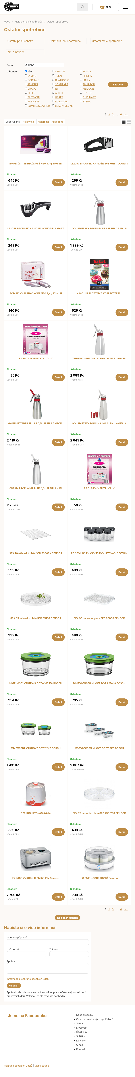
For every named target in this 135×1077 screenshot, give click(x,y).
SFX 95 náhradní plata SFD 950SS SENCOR (99, 618)
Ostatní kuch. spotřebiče (65, 41)
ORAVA (31, 88)
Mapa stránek (42, 1065)
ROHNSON (61, 101)
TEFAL (58, 75)
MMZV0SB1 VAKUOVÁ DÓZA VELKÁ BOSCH (35, 683)
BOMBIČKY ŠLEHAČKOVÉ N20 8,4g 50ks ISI (35, 163)
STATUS (87, 92)
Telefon (53, 949)
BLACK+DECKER (64, 105)
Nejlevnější (29, 121)
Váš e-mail (13, 949)
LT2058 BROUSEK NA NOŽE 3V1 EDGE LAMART (35, 228)
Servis (79, 1023)
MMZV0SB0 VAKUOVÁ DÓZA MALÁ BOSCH (99, 683)
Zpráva (11, 961)
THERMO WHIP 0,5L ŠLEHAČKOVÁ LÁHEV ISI (99, 358)
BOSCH (87, 71)
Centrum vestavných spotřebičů (94, 1019)
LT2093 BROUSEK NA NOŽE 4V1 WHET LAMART (99, 163)
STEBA (87, 101)
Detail (58, 182)
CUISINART (89, 97)
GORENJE (33, 80)
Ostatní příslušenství (20, 41)
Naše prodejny (84, 1014)
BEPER (31, 92)
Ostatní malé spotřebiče (107, 41)
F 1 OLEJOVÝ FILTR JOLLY (99, 488)
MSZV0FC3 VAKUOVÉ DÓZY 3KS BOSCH (99, 748)
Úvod (7, 21)
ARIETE (59, 92)
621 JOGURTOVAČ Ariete (36, 813)
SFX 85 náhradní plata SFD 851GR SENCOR (35, 618)
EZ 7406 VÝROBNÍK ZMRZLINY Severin (35, 878)
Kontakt (80, 1049)
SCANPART (61, 84)
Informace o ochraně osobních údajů (28, 978)
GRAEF (59, 97)
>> (125, 114)
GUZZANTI (33, 97)
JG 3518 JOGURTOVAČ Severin (99, 878)
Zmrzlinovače (16, 52)
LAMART (32, 75)
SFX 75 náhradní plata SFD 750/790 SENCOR (99, 813)
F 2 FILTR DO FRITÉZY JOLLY (36, 358)
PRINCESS (33, 101)
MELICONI (89, 88)
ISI (56, 88)
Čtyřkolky (81, 1032)
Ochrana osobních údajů (18, 1065)
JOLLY (86, 80)
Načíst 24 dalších (67, 917)
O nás (79, 1044)
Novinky (81, 1040)
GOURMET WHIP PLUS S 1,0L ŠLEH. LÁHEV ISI (99, 423)
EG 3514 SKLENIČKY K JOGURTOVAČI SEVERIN (99, 553)
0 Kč (109, 6)
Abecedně (57, 121)
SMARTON (89, 84)
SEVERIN (32, 84)
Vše (29, 71)
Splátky (80, 1036)
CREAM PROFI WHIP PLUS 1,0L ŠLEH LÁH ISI (36, 488)
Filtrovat (118, 84)
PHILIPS (87, 75)
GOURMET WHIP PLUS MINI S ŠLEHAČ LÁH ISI (99, 228)
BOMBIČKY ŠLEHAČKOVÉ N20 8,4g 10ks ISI (36, 293)
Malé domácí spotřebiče (28, 21)
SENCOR (60, 71)
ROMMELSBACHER (37, 105)
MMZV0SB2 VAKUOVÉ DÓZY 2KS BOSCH (36, 748)
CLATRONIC (62, 80)
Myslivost (81, 1027)
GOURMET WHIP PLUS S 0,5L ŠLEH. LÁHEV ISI (35, 423)
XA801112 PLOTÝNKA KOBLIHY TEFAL (99, 293)
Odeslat (13, 985)
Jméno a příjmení (17, 937)
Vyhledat (82, 7)
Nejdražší (43, 121)
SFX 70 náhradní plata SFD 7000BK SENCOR (35, 553)
